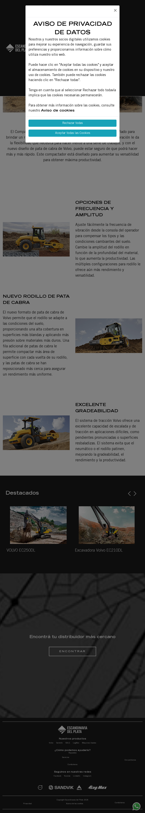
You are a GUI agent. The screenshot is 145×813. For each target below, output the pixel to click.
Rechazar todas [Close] (72, 123)
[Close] (115, 10)
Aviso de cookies (58, 110)
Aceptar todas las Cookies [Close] (72, 133)
